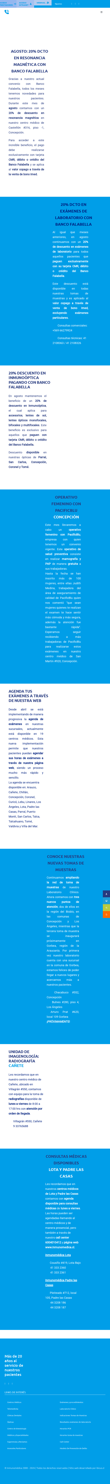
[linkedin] (78, 4)
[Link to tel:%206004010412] (7, 12)
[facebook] (71, 4)
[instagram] (75, 4)
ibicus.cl (100, 1467)
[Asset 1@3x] (55, 10)
